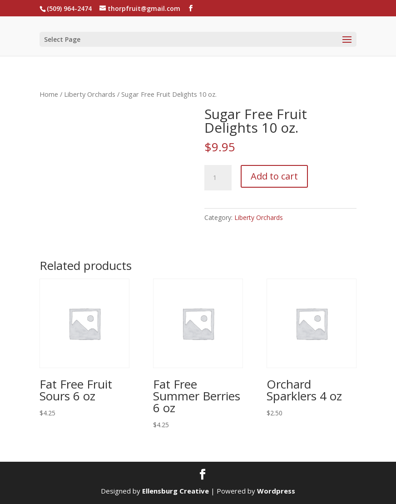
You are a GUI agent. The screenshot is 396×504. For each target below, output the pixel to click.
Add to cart (274, 176)
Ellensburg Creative (175, 490)
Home (49, 94)
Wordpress (276, 490)
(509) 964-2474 (69, 8)
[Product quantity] (218, 177)
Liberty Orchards (89, 94)
